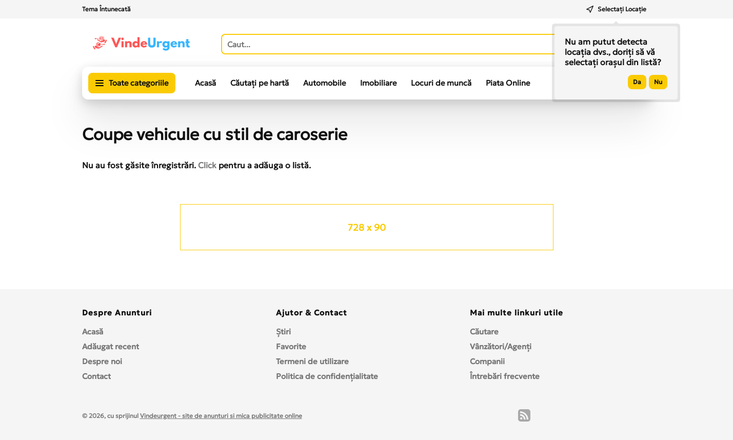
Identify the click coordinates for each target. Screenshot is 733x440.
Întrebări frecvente (505, 376)
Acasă (205, 83)
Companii (487, 361)
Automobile (324, 83)
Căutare (484, 331)
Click (207, 165)
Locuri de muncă (441, 83)
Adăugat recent (110, 346)
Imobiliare (378, 83)
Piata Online (508, 83)
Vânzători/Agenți (500, 346)
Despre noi (102, 361)
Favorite (291, 346)
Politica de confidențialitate (327, 376)
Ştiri (283, 331)
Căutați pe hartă (259, 83)
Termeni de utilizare (312, 361)
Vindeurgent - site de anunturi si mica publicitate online (221, 415)
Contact (96, 376)
